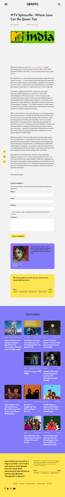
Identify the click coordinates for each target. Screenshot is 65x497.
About (15, 483)
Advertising (41, 483)
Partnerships (30, 483)
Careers (49, 483)
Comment (14, 217)
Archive (21, 483)
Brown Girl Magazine (37, 67)
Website (13, 205)
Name (12, 192)
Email (12, 198)
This (23, 80)
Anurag (35, 24)
